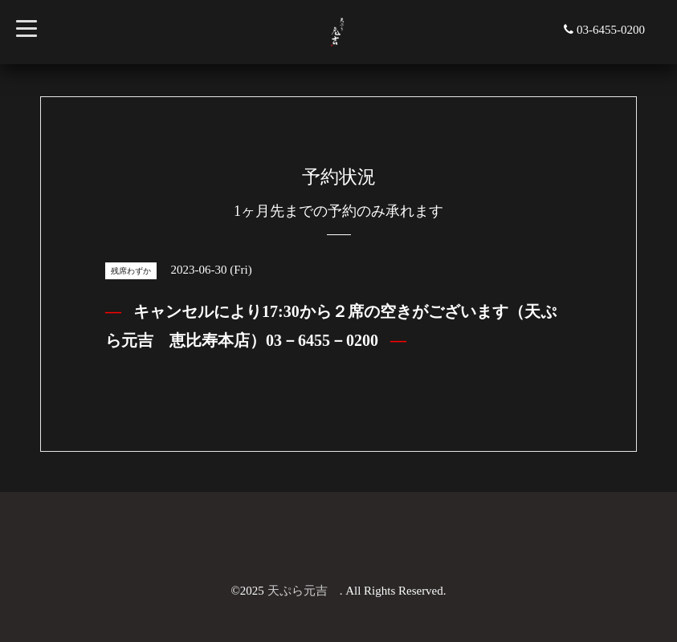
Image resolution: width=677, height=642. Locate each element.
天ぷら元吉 (303, 590)
